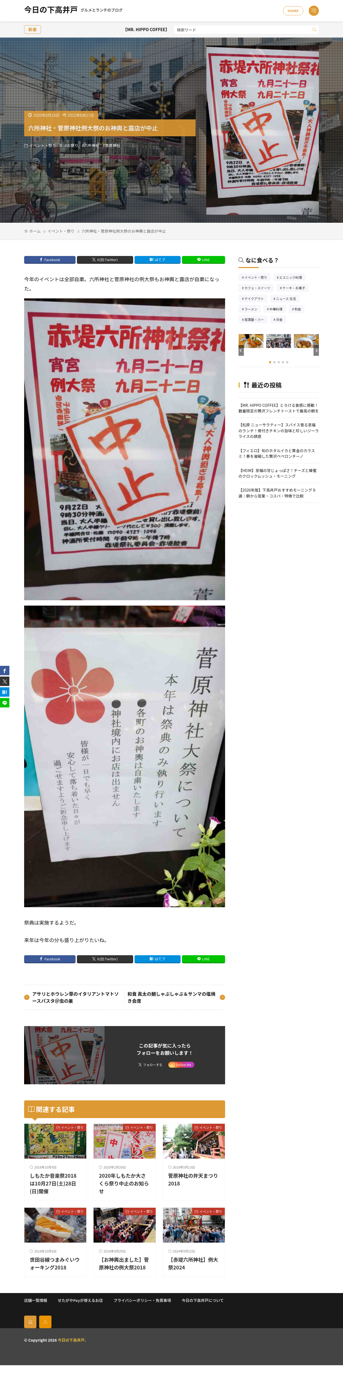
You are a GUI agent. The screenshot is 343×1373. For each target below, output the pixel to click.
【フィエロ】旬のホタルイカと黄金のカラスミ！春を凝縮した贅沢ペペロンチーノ (276, 453)
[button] (241, 350)
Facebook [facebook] (52, 259)
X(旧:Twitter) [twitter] (107, 259)
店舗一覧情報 (35, 1308)
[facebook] (4, 670)
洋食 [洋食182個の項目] (281, 320)
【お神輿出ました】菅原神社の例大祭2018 (122, 1267)
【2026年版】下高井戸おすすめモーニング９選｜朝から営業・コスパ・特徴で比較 (277, 492)
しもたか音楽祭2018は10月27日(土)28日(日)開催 (54, 1183)
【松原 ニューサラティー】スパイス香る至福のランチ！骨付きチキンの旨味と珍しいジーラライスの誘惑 (278, 430)
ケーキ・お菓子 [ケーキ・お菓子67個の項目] (295, 288)
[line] (4, 702)
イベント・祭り (42, 145)
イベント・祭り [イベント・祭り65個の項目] (257, 278)
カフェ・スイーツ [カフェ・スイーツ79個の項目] (259, 288)
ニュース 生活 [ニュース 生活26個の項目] (288, 299)
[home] (30, 1329)
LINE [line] (206, 259)
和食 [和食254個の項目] (299, 309)
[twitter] (4, 681)
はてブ (160, 259)
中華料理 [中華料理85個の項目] (277, 309)
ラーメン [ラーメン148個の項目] (252, 309)
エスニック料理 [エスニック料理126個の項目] (292, 278)
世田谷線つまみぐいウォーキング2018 (53, 1263)
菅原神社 (112, 145)
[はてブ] (4, 692)
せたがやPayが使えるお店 (80, 1308)
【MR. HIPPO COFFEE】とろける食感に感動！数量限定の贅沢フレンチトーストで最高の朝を (278, 407)
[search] (314, 29)
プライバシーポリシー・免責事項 (142, 1308)
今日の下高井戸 (73, 10)
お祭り (72, 145)
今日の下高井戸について (203, 1308)
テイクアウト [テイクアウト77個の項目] (255, 299)
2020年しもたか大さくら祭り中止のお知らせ (123, 1183)
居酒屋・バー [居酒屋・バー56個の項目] (255, 320)
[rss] (45, 1329)
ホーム (34, 231)
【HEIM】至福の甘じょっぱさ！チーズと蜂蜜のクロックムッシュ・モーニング (277, 473)
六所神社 (91, 145)
